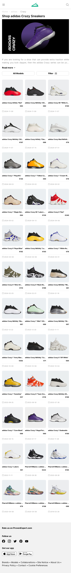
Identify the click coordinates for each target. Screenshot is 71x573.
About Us (55, 562)
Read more (9, 67)
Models (14, 562)
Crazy (23, 11)
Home (5, 11)
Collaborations (28, 562)
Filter (52, 73)
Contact (22, 565)
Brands (5, 562)
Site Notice (42, 562)
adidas (14, 11)
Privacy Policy (9, 565)
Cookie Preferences (38, 565)
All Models (18, 73)
